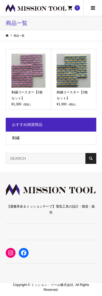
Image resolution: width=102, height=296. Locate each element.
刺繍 (16, 138)
